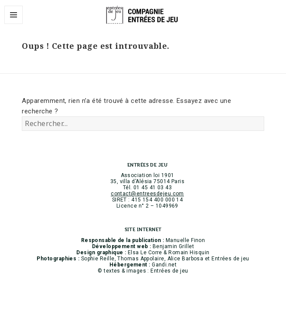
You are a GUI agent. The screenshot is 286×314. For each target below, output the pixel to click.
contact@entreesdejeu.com (147, 194)
